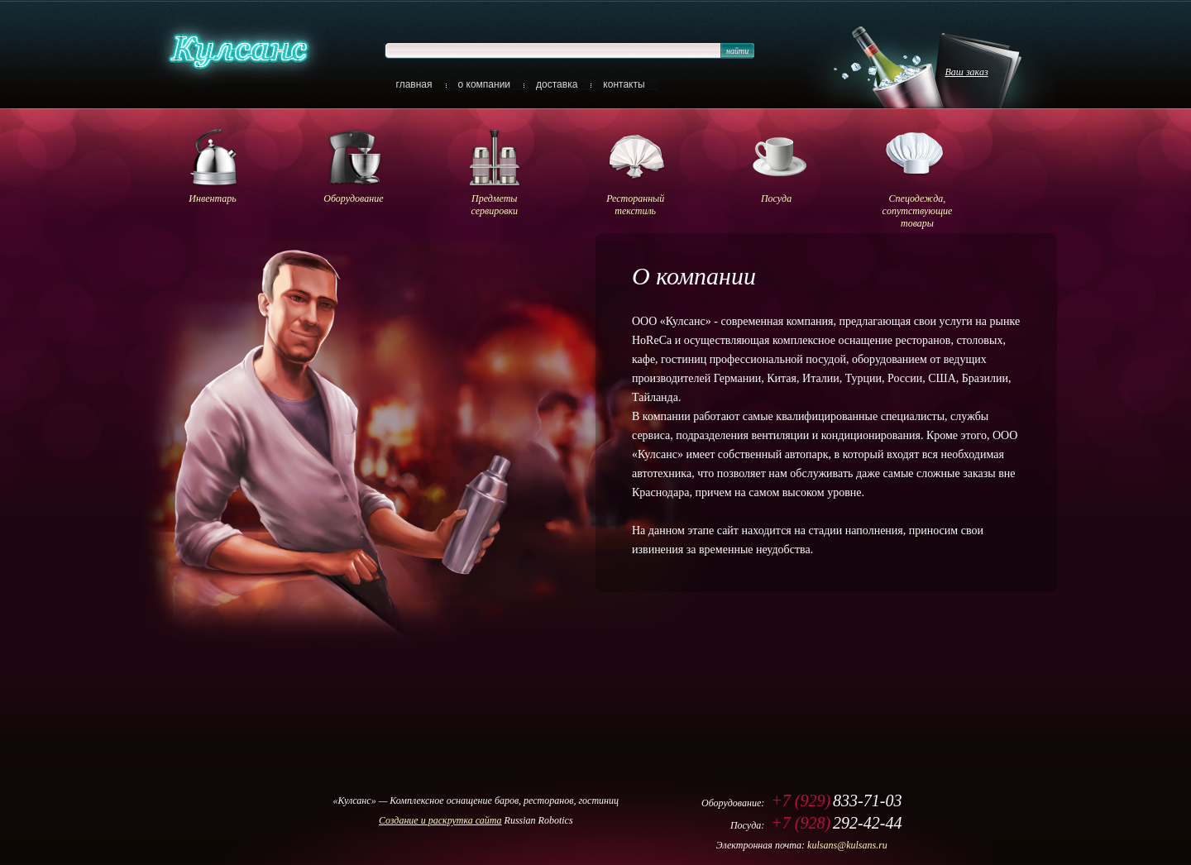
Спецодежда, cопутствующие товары (917, 211)
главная (414, 84)
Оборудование (353, 198)
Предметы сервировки (495, 205)
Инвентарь (212, 198)
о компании (484, 84)
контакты (623, 84)
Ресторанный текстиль (635, 205)
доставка (556, 84)
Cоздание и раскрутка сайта (440, 820)
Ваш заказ (966, 72)
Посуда (776, 198)
